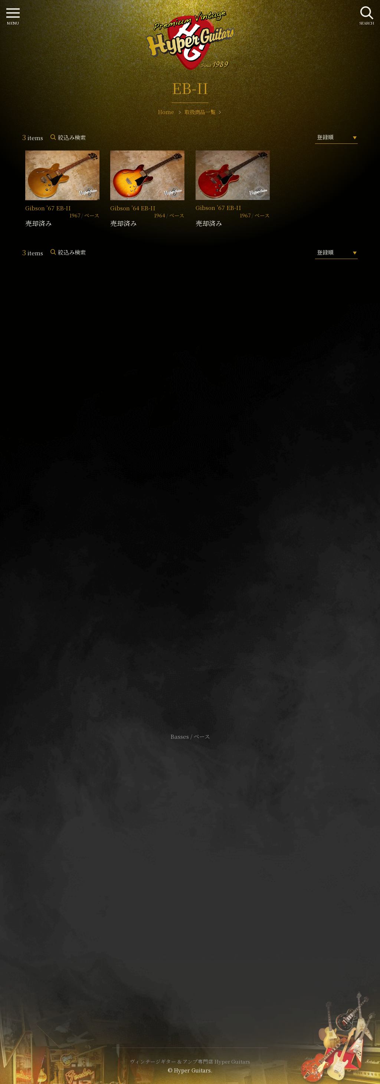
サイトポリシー (190, 861)
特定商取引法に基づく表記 (190, 872)
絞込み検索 (72, 137)
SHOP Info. (190, 514)
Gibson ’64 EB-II (132, 208)
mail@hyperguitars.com (201, 492)
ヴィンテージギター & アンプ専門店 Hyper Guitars (190, 1061)
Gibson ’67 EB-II (48, 208)
